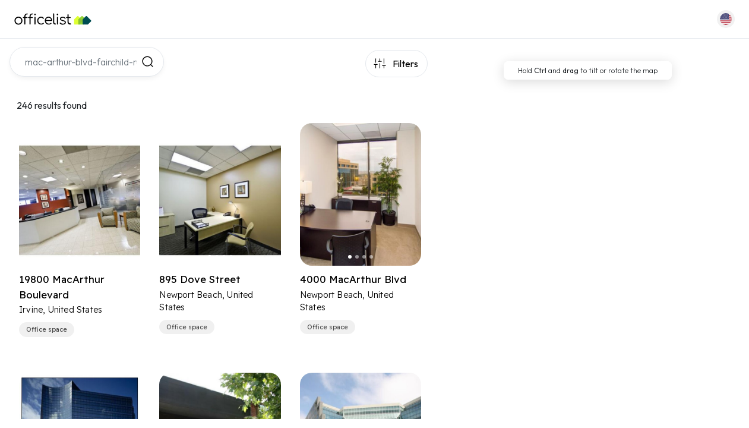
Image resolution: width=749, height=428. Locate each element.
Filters (405, 64)
